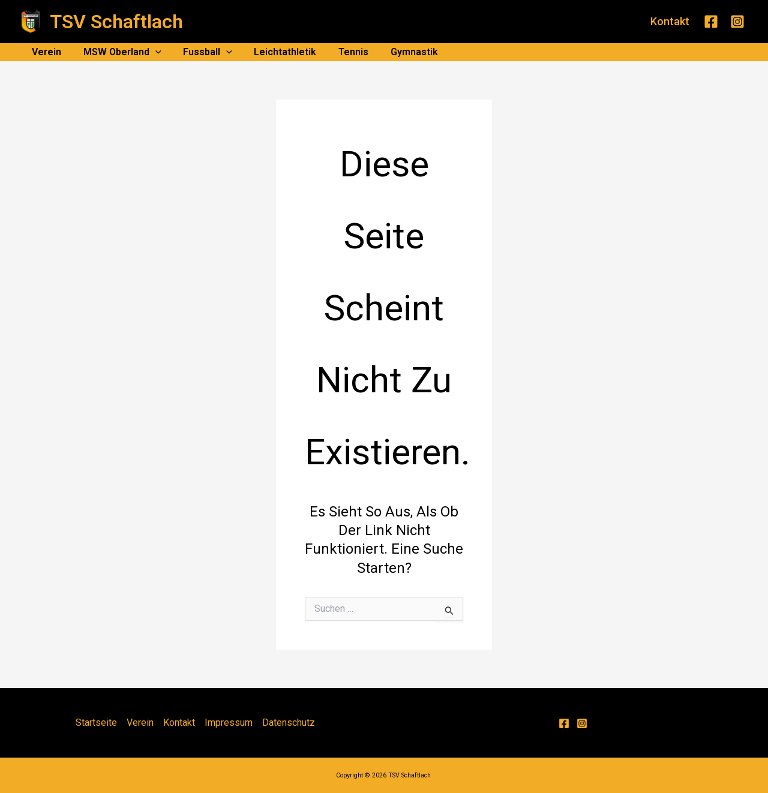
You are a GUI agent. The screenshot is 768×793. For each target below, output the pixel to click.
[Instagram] (737, 21)
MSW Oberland (118, 52)
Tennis (341, 52)
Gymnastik (398, 52)
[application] (151, 52)
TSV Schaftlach (116, 21)
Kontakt (179, 722)
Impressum (229, 722)
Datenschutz (288, 722)
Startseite (96, 722)
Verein (45, 52)
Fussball (201, 52)
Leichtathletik (275, 52)
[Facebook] (711, 21)
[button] (669, 21)
